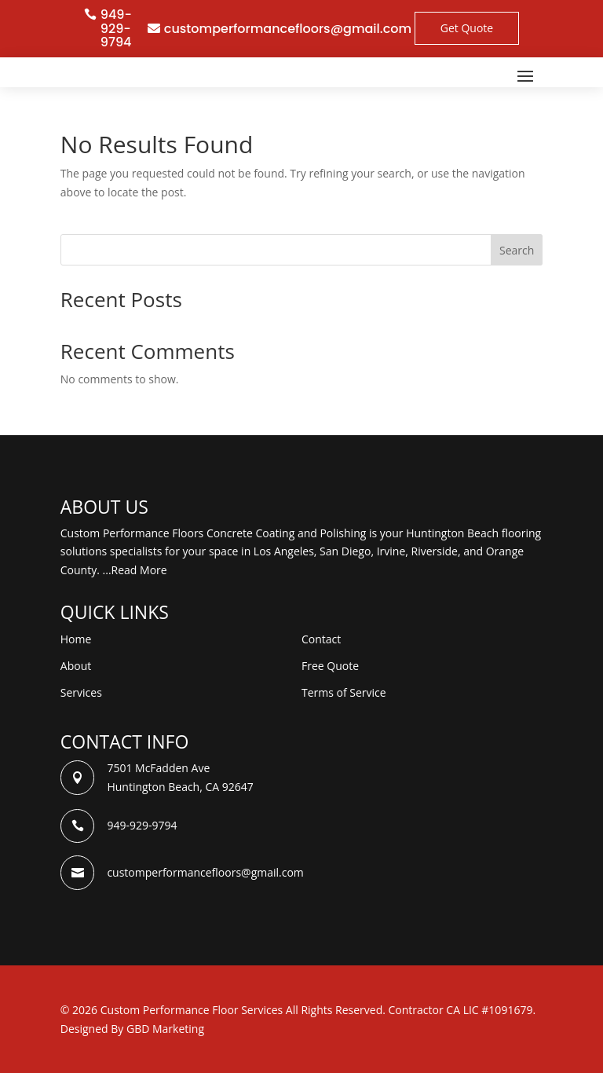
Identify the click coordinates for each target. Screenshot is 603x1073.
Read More (139, 569)
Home (76, 639)
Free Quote (330, 665)
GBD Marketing (165, 1028)
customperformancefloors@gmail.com (287, 29)
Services (81, 692)
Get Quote (466, 27)
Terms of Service (344, 692)
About (75, 665)
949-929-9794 (116, 28)
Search (516, 250)
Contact (321, 639)
